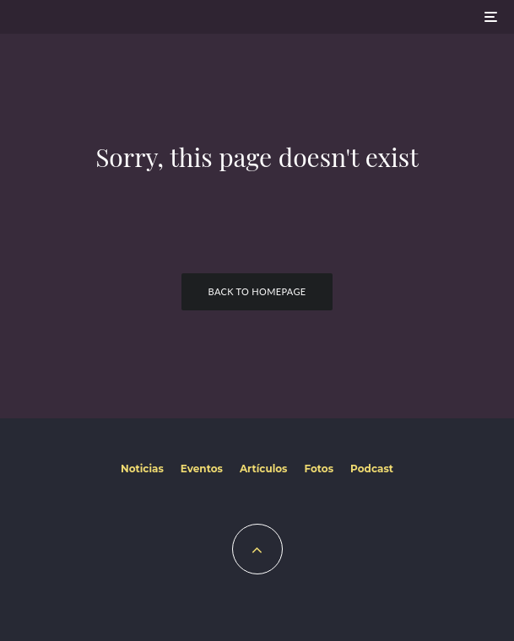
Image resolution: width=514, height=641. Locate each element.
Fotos (318, 468)
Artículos (264, 468)
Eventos (202, 468)
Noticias (142, 468)
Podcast (371, 468)
